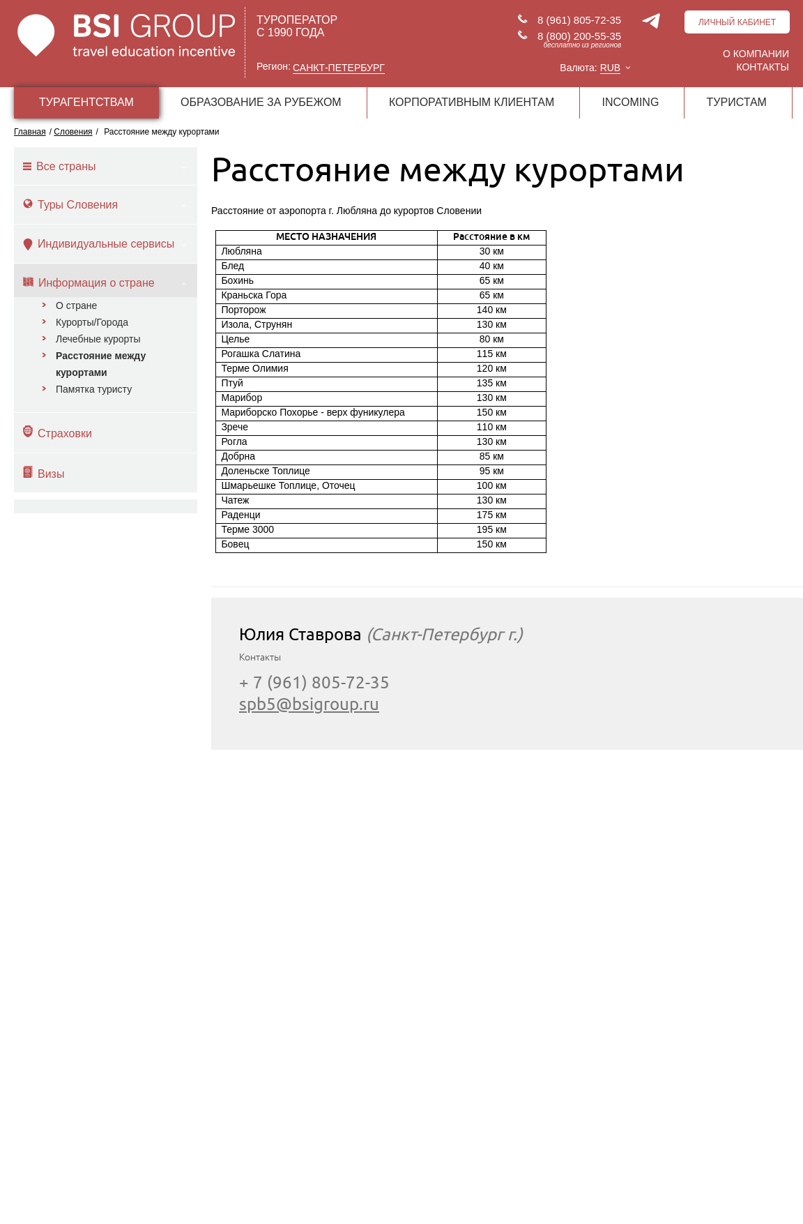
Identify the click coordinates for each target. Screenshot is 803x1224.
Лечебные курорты (98, 339)
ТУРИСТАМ (737, 102)
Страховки (57, 432)
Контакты (762, 67)
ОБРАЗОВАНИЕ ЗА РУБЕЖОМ (261, 102)
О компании (756, 53)
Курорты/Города (92, 322)
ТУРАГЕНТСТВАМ (86, 102)
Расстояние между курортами (101, 364)
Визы (43, 473)
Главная (30, 132)
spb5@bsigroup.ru (309, 704)
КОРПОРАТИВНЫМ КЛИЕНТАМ (471, 102)
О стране (76, 305)
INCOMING (630, 102)
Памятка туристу (94, 389)
